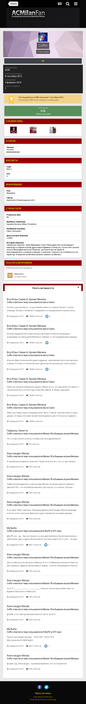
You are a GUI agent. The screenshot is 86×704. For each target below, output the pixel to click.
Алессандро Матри (18, 453)
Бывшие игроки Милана (67, 433)
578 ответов (33, 467)
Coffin (9, 302)
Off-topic (57, 531)
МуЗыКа (12, 527)
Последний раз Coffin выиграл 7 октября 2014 (40, 97)
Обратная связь (43, 693)
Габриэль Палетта (17, 430)
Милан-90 (48, 433)
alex (45, 302)
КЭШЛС (47, 531)
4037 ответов (33, 545)
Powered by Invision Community (43, 700)
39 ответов (32, 444)
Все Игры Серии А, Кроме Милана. (27, 299)
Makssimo (19, 274)
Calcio (52, 302)
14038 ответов (34, 316)
